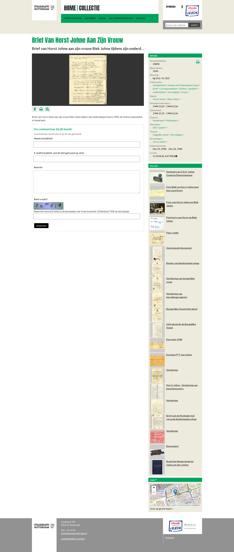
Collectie (89, 8)
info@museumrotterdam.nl (74, 533)
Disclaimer (169, 537)
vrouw (184, 92)
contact (140, 18)
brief (155, 88)
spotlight (90, 18)
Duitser (183, 88)
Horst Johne (159, 99)
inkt (155, 127)
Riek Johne (173, 99)
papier (162, 127)
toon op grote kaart (161, 508)
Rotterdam (171, 120)
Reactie (38, 167)
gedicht (193, 88)
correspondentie (168, 88)
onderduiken (159, 92)
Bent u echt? (41, 199)
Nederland (158, 120)
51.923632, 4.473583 (165, 156)
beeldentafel (159, 85)
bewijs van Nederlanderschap (183, 85)
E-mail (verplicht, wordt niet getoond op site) (59, 152)
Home (70, 8)
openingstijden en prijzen (73, 539)
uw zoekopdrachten (121, 18)
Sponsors (171, 6)
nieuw (102, 18)
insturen (41, 225)
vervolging (173, 92)
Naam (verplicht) (43, 138)
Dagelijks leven (160, 134)
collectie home (73, 18)
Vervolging (176, 134)
